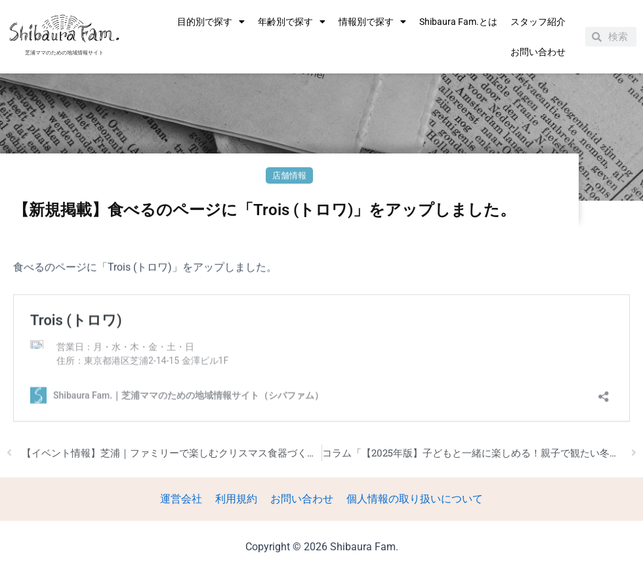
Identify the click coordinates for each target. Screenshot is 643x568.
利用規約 (238, 499)
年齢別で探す (291, 21)
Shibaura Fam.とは (458, 21)
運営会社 (185, 499)
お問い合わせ (538, 52)
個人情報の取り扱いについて (410, 499)
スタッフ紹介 (538, 21)
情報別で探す (372, 21)
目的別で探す (211, 21)
